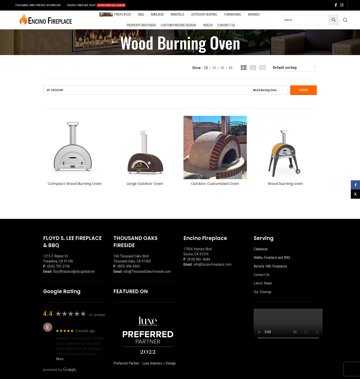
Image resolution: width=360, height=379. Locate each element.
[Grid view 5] (253, 67)
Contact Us (262, 275)
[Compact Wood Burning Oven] (75, 147)
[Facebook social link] (336, 5)
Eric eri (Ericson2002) (72, 325)
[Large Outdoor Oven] (145, 147)
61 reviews (97, 315)
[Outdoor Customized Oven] (215, 147)
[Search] (345, 20)
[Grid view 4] (243, 67)
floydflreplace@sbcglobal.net (74, 271)
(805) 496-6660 (128, 266)
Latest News (263, 283)
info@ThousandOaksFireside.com (147, 271)
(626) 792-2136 (58, 266)
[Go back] (114, 42)
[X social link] (355, 194)
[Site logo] (45, 19)
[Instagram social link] (342, 5)
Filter (303, 90)
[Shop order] (295, 67)
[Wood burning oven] (285, 147)
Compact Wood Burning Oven (75, 183)
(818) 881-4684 (198, 259)
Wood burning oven (285, 183)
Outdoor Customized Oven (215, 183)
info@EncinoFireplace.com (212, 264)
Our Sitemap (262, 292)
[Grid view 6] (262, 67)
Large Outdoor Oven (145, 183)
